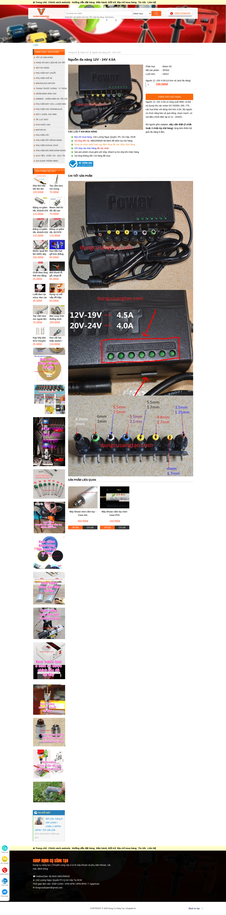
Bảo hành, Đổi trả (106, 2)
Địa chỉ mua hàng (127, 2)
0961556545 (182, 13)
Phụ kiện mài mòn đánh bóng (50, 150)
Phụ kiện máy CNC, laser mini (50, 104)
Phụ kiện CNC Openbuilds (49, 109)
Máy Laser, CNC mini (46, 114)
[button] (105, 126)
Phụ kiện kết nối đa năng (49, 140)
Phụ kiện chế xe (44, 78)
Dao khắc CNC (43, 125)
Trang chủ (41, 2)
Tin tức (142, 2)
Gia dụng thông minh (47, 161)
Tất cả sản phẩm (44, 57)
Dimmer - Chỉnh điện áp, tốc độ (50, 99)
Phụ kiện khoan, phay (47, 145)
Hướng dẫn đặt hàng (83, 2)
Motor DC (41, 130)
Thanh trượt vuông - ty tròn (50, 88)
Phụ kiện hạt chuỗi (46, 73)
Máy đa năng (42, 68)
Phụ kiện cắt (42, 135)
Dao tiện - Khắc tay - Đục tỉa (50, 156)
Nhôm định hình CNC (46, 94)
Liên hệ (152, 2)
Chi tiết (90, 527)
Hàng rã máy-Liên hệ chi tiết (50, 63)
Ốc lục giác (42, 119)
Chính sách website (59, 2)
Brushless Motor (45, 83)
